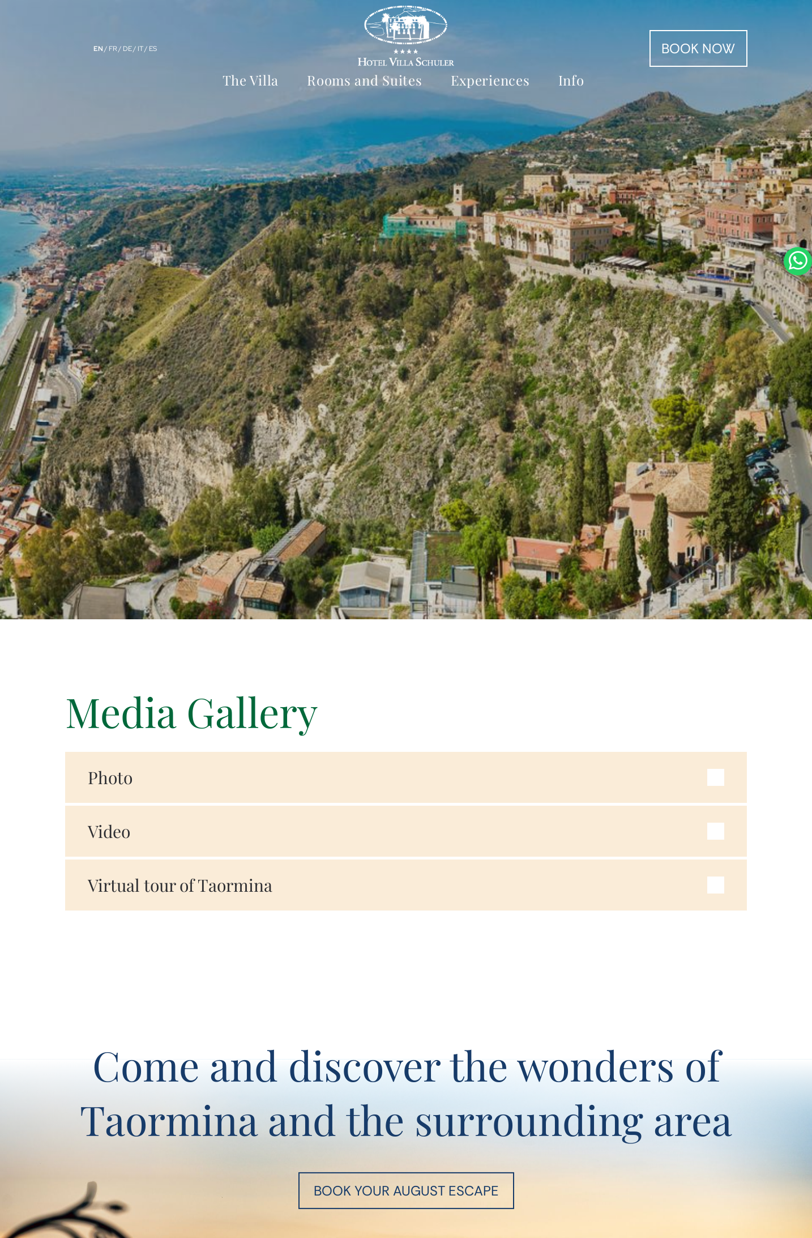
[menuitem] (253, 79)
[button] (406, 777)
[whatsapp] (798, 619)
